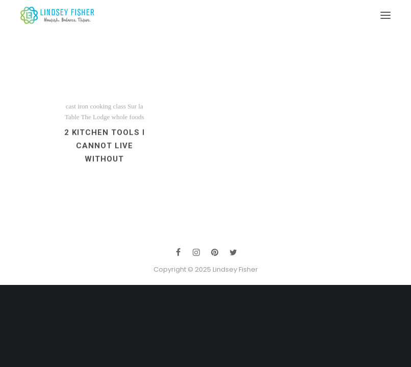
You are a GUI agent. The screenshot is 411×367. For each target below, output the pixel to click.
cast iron (77, 114)
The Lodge (95, 124)
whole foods (128, 124)
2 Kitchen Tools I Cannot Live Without (104, 153)
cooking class (107, 114)
